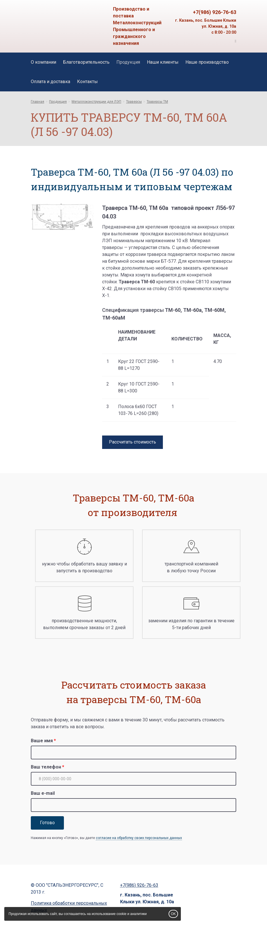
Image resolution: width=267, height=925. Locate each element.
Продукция (128, 62)
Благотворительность (86, 62)
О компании (43, 62)
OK (173, 914)
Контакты (87, 81)
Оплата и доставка (50, 81)
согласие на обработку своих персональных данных (139, 838)
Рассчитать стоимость (132, 442)
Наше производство (207, 62)
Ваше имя (42, 740)
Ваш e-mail (43, 793)
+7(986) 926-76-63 (214, 12)
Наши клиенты (163, 62)
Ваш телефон (46, 767)
